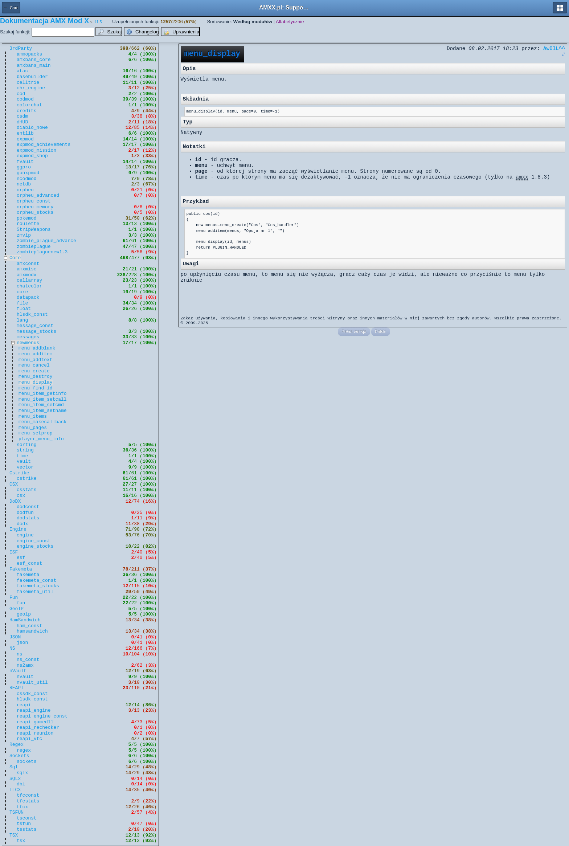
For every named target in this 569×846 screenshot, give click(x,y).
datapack (28, 297)
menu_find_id (36, 388)
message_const (35, 325)
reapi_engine (34, 710)
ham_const (29, 626)
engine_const (34, 541)
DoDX (15, 501)
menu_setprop (36, 433)
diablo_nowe (32, 127)
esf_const (29, 563)
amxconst (28, 263)
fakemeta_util (35, 591)
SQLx (15, 778)
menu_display (36, 382)
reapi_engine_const (42, 716)
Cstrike (19, 473)
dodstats (28, 518)
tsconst (27, 818)
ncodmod (27, 178)
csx (21, 495)
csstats (27, 490)
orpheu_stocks (35, 212)
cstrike (27, 478)
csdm (22, 116)
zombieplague (34, 246)
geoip (24, 614)
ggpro (24, 167)
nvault (25, 676)
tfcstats (28, 801)
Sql (13, 767)
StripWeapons (34, 229)
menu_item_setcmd (41, 405)
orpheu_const (34, 201)
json (22, 642)
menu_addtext (36, 360)
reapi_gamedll (35, 722)
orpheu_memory (35, 207)
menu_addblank (37, 348)
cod (21, 94)
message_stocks (36, 331)
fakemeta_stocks (38, 586)
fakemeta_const (36, 580)
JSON (15, 637)
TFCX (15, 790)
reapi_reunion (35, 733)
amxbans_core (34, 59)
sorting (27, 444)
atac (22, 71)
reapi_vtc (29, 738)
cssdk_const (32, 693)
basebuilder (32, 76)
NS (12, 648)
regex (24, 750)
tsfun (24, 823)
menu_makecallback (43, 422)
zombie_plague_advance (46, 241)
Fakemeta (20, 569)
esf (21, 557)
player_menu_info (41, 439)
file (22, 303)
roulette (28, 223)
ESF (13, 552)
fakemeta (28, 574)
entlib (25, 133)
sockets (27, 761)
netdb (24, 184)
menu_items (33, 416)
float (24, 308)
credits (27, 111)
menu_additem (36, 354)
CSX (13, 484)
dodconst (28, 507)
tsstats (27, 829)
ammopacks (29, 54)
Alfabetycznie (290, 21)
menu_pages (33, 427)
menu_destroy (36, 376)
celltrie (28, 82)
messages (28, 337)
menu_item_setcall (43, 399)
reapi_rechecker (38, 727)
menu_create (34, 371)
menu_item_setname (43, 410)
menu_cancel (34, 365)
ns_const (28, 659)
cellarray (29, 280)
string (25, 450)
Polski (380, 331)
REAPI (16, 688)
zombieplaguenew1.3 (42, 252)
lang (22, 320)
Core (15, 258)
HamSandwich (25, 620)
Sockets (19, 756)
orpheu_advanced (38, 195)
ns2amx (25, 665)
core (22, 292)
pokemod (27, 218)
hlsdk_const (32, 314)
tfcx (22, 807)
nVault (17, 671)
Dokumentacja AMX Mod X (44, 21)
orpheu (25, 190)
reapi (24, 705)
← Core (11, 7)
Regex (16, 744)
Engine (17, 529)
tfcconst (28, 795)
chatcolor (29, 286)
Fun (13, 597)
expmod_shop (32, 156)
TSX (13, 835)
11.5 (98, 22)
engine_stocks (35, 546)
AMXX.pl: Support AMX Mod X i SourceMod (284, 7)
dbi (21, 784)
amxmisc (27, 269)
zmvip (24, 235)
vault (24, 461)
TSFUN (16, 812)
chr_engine (31, 88)
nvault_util (32, 682)
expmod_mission (36, 150)
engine (25, 535)
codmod (25, 99)
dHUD (22, 122)
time (22, 456)
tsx (21, 840)
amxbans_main (34, 65)
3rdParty (20, 48)
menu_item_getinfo (43, 393)
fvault (25, 161)
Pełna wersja (354, 331)
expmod (25, 139)
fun (21, 603)
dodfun (25, 512)
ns (19, 654)
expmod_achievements (43, 144)
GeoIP (16, 609)
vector (25, 467)
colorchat (29, 105)
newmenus (28, 343)
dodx (22, 524)
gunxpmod (28, 173)
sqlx (22, 773)
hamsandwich (32, 631)
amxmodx (27, 275)
